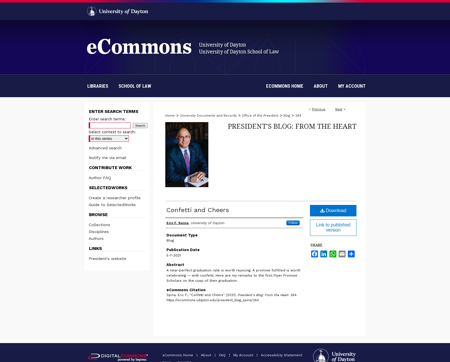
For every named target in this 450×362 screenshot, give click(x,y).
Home (170, 116)
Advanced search (105, 148)
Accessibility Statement (281, 355)
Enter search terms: (107, 119)
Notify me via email (107, 157)
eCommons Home (178, 355)
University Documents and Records (208, 116)
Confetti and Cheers (197, 210)
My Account (243, 355)
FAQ (223, 355)
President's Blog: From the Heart (292, 126)
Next (338, 109)
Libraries (97, 86)
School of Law (135, 86)
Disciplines (99, 231)
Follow (293, 222)
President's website (107, 258)
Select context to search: (112, 132)
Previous (318, 109)
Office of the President (260, 116)
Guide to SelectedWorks (112, 204)
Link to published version (333, 227)
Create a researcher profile (115, 197)
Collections (99, 224)
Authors (96, 238)
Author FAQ (100, 177)
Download (333, 210)
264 (298, 116)
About (206, 355)
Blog (287, 116)
